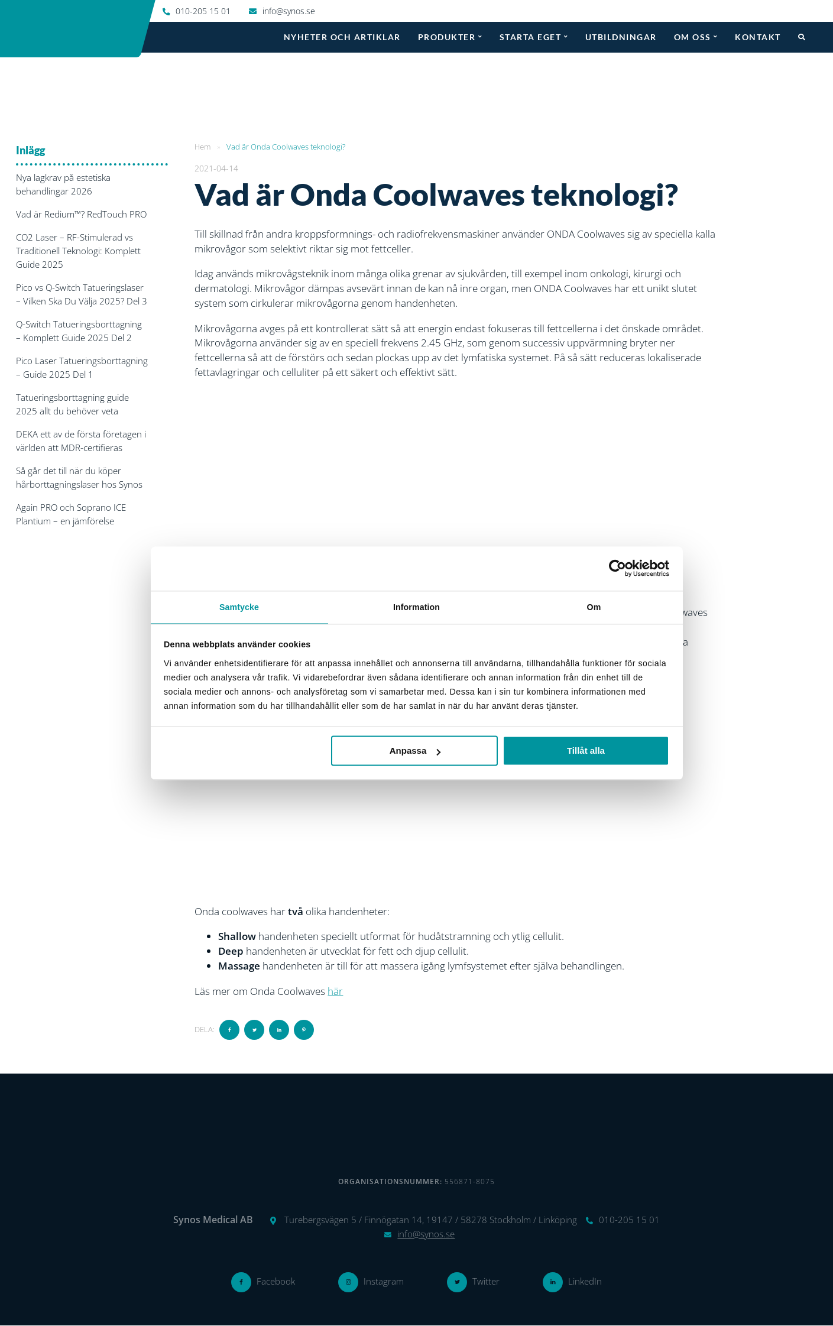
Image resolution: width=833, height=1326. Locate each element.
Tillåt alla (586, 751)
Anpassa (415, 751)
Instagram (384, 1282)
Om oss (692, 37)
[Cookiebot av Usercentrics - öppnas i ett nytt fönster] (617, 567)
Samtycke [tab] (239, 606)
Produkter (447, 37)
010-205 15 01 (203, 11)
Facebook (276, 1282)
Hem (202, 146)
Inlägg (30, 150)
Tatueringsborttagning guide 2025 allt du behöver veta (72, 404)
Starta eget (531, 37)
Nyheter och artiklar (342, 37)
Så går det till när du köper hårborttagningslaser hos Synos (79, 477)
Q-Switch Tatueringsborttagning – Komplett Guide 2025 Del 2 (79, 330)
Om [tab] (594, 606)
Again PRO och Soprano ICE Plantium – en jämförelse (71, 514)
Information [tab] (416, 606)
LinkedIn (585, 1282)
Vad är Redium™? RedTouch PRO (81, 214)
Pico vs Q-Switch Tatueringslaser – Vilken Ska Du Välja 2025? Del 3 (81, 294)
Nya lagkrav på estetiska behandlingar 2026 (63, 184)
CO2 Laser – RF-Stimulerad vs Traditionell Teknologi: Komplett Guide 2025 (78, 251)
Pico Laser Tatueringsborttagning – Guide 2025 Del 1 (82, 367)
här (335, 991)
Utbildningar (621, 37)
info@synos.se (288, 11)
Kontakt (758, 37)
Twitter (486, 1282)
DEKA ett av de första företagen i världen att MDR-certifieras (81, 440)
